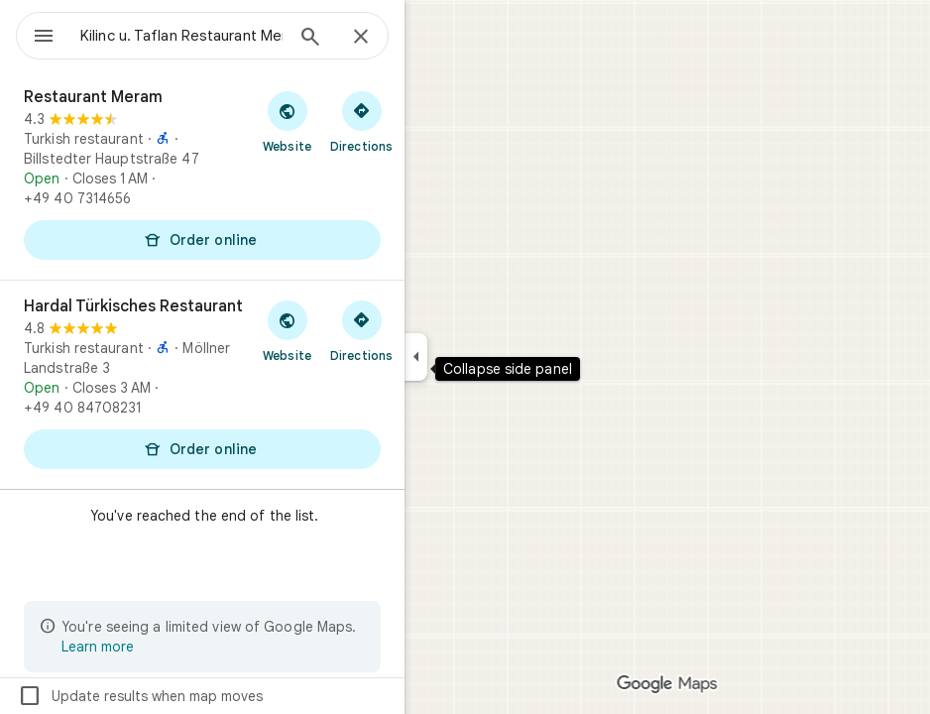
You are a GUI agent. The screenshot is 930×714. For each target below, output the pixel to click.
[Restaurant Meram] (202, 175)
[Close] (361, 37)
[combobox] (181, 36)
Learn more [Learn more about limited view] (97, 646)
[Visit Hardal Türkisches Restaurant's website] (287, 330)
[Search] (310, 38)
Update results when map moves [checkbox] (140, 696)
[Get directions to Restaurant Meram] (361, 121)
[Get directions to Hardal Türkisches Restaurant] (361, 330)
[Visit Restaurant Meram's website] (287, 121)
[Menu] (43, 37)
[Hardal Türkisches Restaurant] (202, 385)
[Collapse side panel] (416, 357)
